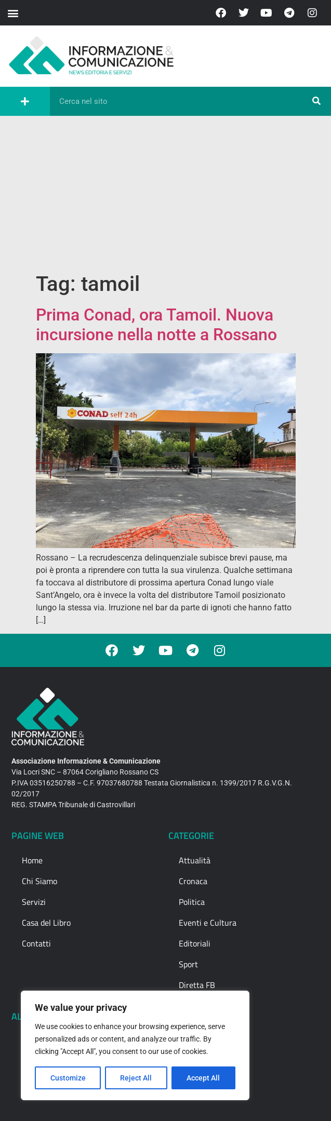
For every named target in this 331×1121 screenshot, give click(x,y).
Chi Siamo (39, 881)
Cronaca (193, 881)
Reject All (136, 1078)
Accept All (203, 1078)
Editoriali (194, 943)
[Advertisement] (165, 193)
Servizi (34, 902)
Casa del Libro (46, 922)
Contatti (36, 943)
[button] (12, 12)
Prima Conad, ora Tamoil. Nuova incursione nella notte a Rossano (156, 324)
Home (32, 860)
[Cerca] (316, 101)
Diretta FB (197, 985)
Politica (192, 902)
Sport (188, 964)
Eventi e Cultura (207, 922)
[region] (135, 1045)
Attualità (194, 860)
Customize (68, 1078)
